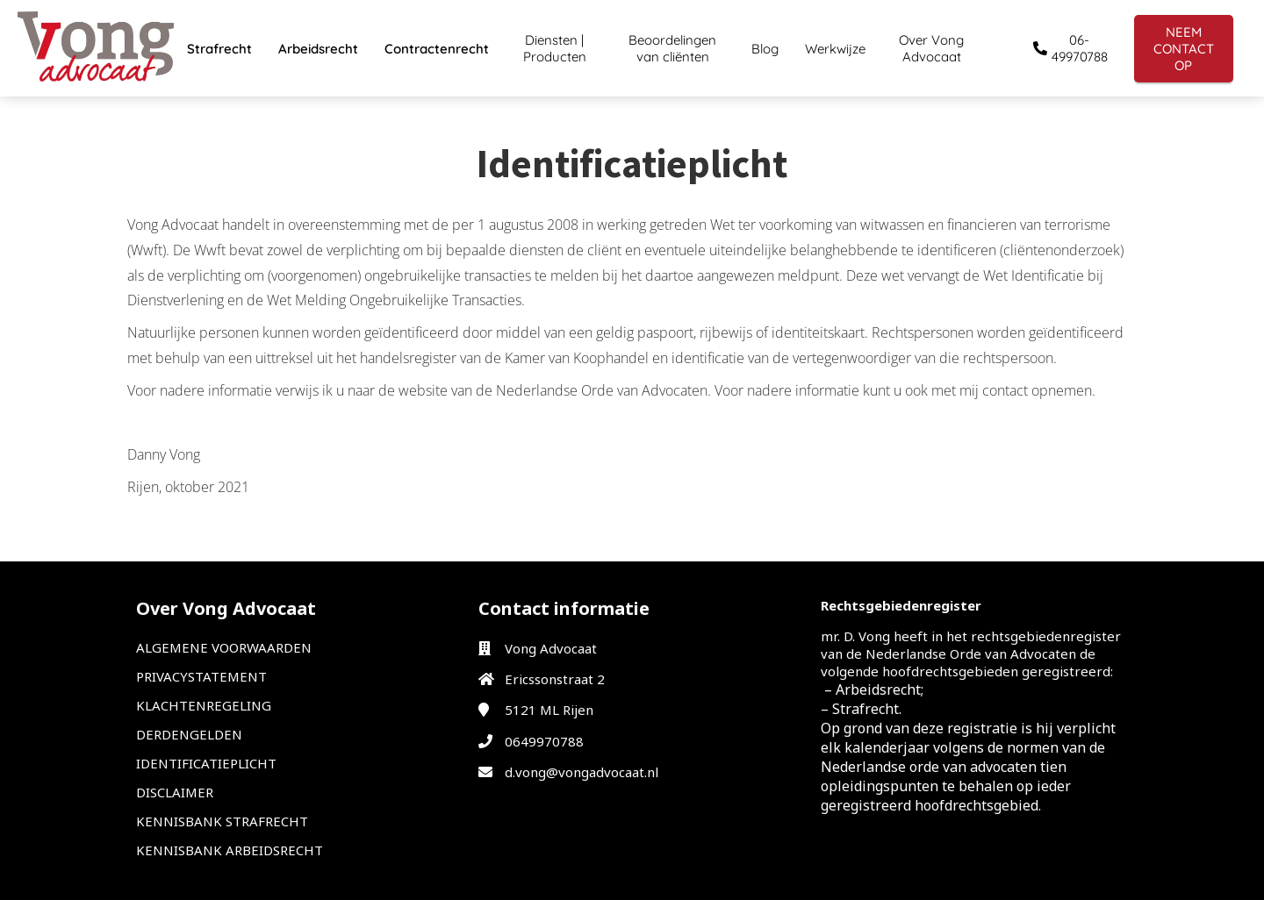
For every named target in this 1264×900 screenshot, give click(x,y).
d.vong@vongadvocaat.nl (581, 772)
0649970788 (544, 741)
